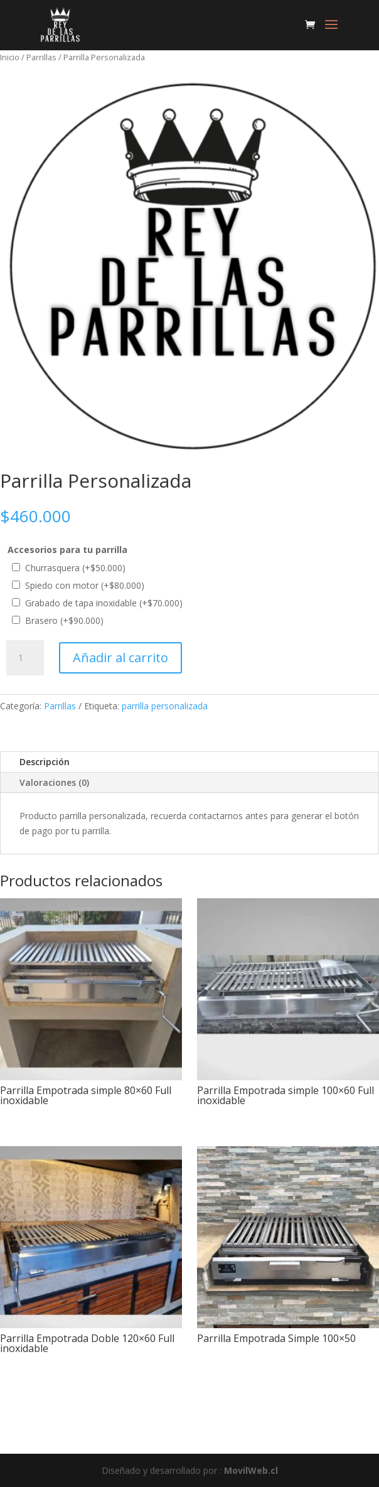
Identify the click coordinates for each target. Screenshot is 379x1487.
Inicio (9, 57)
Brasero (64, 620)
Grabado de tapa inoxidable (104, 603)
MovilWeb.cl (251, 1470)
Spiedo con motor (84, 585)
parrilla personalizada (165, 706)
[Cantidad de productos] (25, 657)
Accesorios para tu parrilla (67, 550)
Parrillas (41, 57)
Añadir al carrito (120, 657)
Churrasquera (75, 568)
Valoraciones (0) (54, 782)
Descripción (44, 762)
